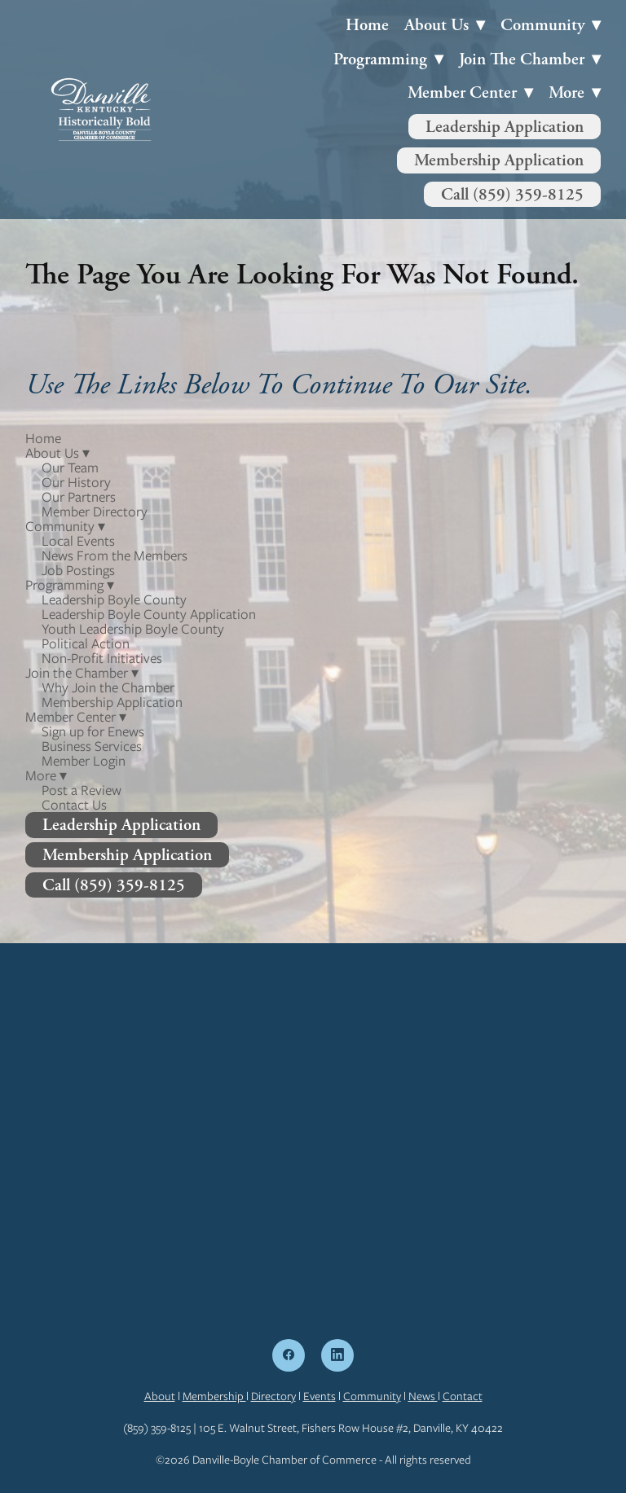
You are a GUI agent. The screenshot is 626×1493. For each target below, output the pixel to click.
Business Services (92, 746)
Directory (273, 1396)
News (423, 1396)
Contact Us (74, 805)
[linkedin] (337, 1355)
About (159, 1396)
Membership (214, 1396)
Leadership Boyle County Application (149, 614)
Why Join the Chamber (108, 687)
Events (319, 1396)
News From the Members (114, 555)
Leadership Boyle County (114, 599)
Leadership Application (504, 126)
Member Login (84, 761)
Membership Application (499, 160)
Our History (76, 482)
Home (367, 25)
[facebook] (288, 1355)
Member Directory (95, 511)
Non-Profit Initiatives (102, 658)
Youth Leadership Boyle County (133, 629)
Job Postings (78, 570)
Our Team (70, 467)
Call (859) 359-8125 (512, 194)
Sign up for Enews (93, 731)
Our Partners (79, 497)
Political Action (86, 643)
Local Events (78, 541)
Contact (463, 1396)
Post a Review (81, 790)
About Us (444, 25)
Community (372, 1396)
